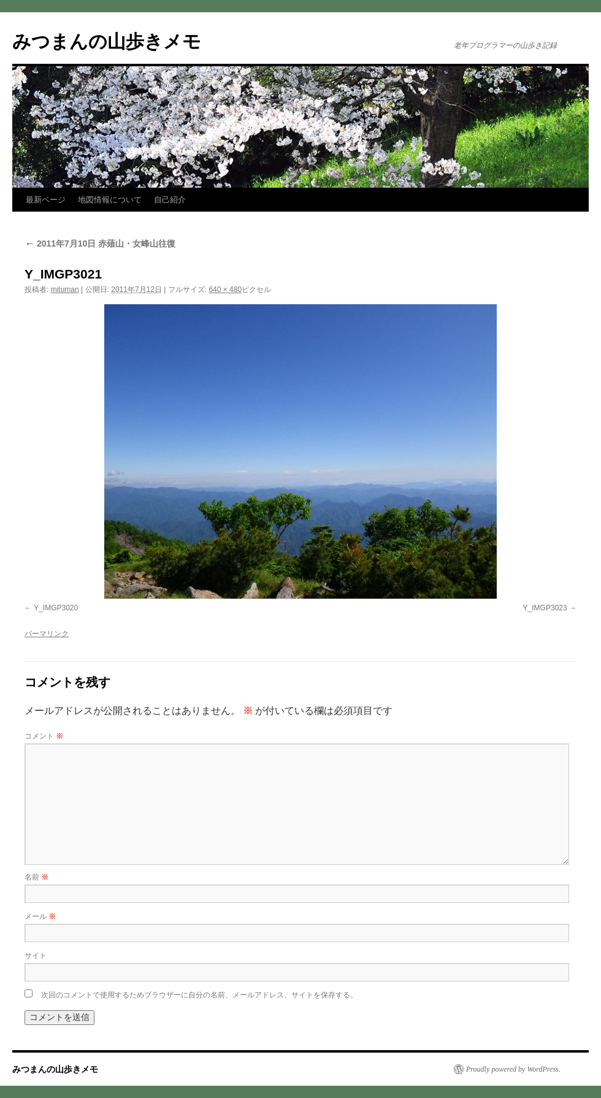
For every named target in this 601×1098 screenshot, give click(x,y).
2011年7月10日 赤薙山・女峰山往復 (100, 243)
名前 (36, 877)
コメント (44, 736)
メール (40, 916)
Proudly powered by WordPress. (513, 1069)
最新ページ (46, 199)
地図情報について (110, 199)
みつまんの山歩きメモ (106, 41)
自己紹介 (170, 199)
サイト (36, 955)
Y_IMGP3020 (56, 608)
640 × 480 (225, 289)
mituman (65, 289)
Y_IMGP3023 (545, 608)
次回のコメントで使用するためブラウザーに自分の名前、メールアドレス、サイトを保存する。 (199, 995)
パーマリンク (47, 633)
